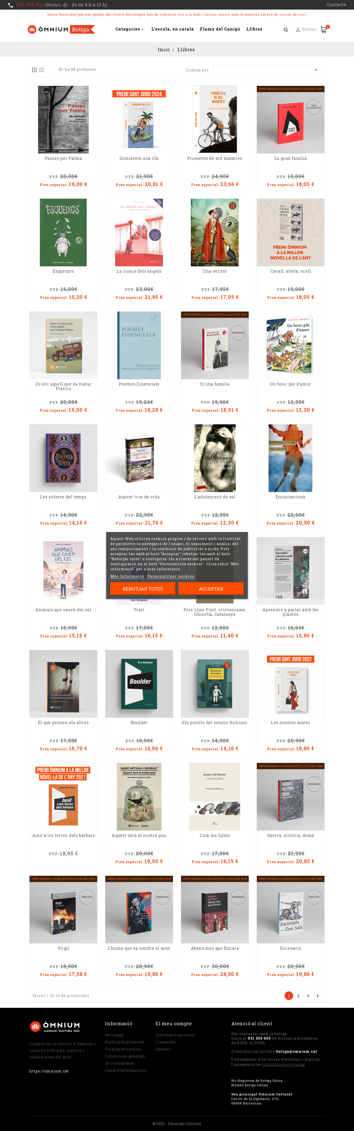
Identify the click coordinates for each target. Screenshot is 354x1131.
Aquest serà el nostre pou (139, 835)
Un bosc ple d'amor (290, 384)
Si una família (215, 384)
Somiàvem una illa (139, 158)
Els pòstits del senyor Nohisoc (214, 722)
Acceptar (211, 589)
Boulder (139, 722)
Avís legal (114, 1035)
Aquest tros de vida (139, 497)
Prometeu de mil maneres (214, 158)
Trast (139, 609)
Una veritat (215, 271)
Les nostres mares (290, 722)
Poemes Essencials (139, 384)
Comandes (166, 1042)
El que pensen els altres (63, 722)
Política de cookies (123, 1049)
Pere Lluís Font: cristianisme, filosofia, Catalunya (215, 611)
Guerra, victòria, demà (290, 835)
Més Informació (127, 576)
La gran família (290, 158)
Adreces (163, 1049)
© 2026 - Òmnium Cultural (177, 1123)
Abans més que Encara (215, 948)
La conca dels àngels (139, 271)
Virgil (63, 948)
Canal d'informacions (126, 1070)
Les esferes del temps (63, 497)
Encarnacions (291, 497)
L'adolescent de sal (214, 497)
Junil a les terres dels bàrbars (63, 835)
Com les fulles (215, 835)
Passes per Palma (63, 158)
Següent (317, 996)
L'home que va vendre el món (139, 948)
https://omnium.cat (49, 1071)
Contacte (336, 4)
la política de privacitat (283, 1064)
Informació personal (175, 1035)
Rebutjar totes (143, 589)
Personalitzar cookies (170, 576)
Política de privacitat (124, 1042)
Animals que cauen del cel (63, 609)
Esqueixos (63, 271)
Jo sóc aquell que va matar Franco (63, 386)
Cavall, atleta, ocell (290, 271)
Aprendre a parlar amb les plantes (291, 611)
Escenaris (290, 948)
